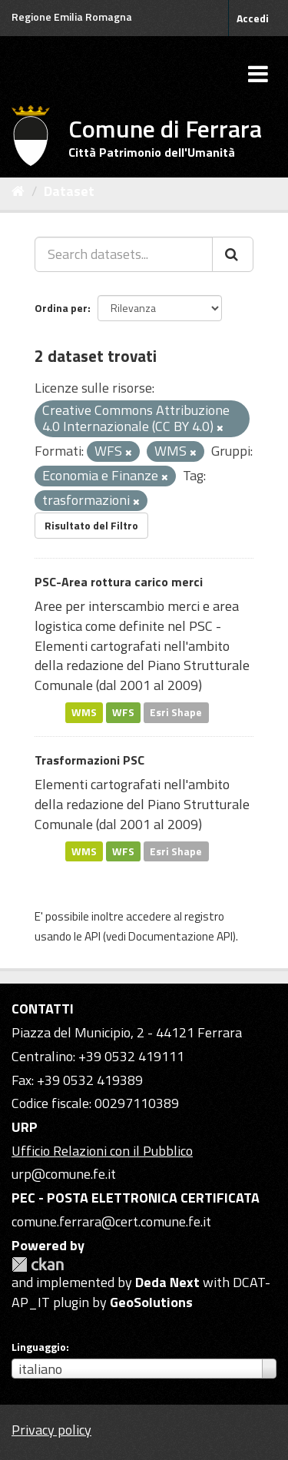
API (92, 936)
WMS (84, 712)
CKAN (38, 1264)
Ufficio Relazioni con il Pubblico (102, 1150)
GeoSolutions (151, 1302)
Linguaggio (39, 1347)
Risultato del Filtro (91, 525)
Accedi (253, 18)
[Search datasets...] (124, 254)
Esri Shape (176, 712)
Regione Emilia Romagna (72, 16)
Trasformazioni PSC (89, 760)
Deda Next (167, 1282)
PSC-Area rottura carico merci (119, 581)
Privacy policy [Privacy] (51, 1429)
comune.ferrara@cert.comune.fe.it (111, 1221)
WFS (123, 712)
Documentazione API (180, 936)
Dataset (69, 191)
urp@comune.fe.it (64, 1173)
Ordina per (61, 308)
